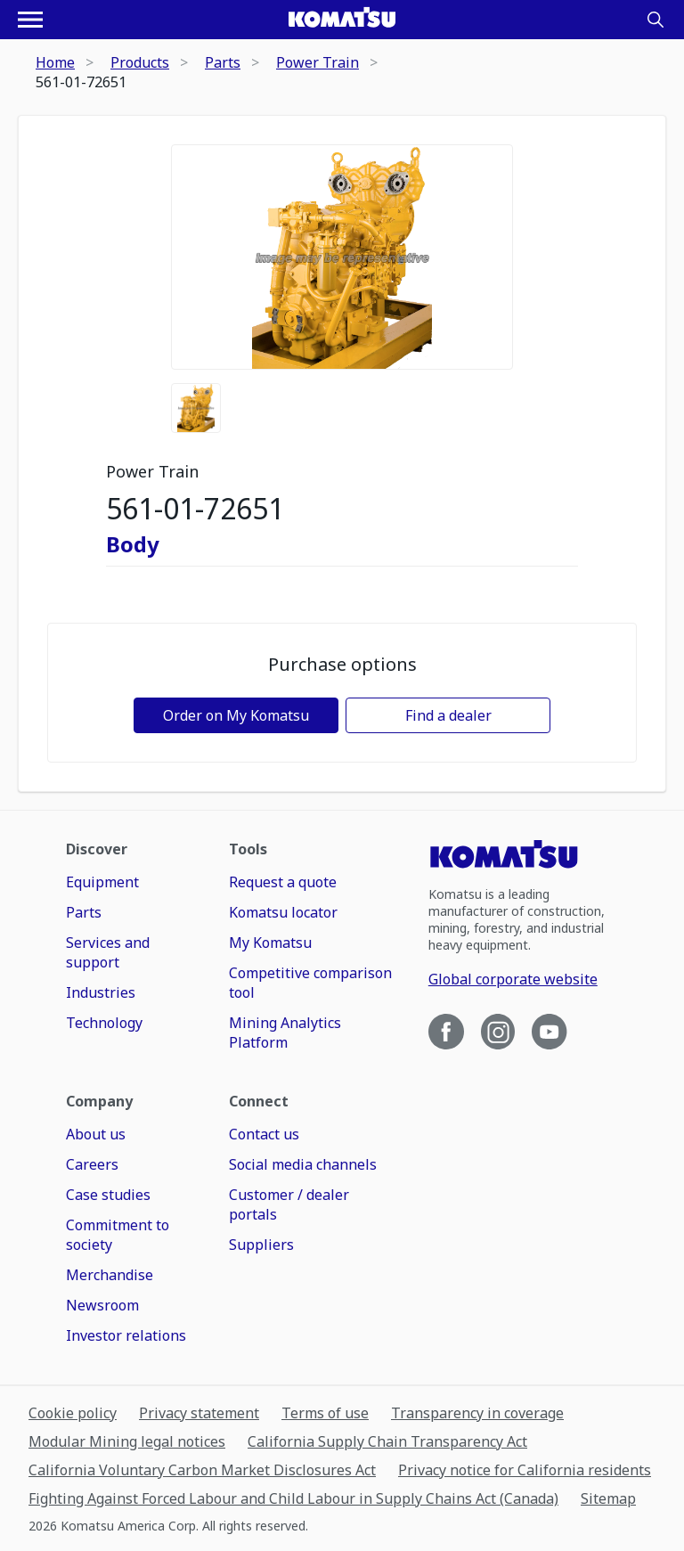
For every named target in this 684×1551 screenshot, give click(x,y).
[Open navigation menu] (30, 19)
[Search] (655, 19)
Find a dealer (448, 715)
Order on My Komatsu (236, 715)
